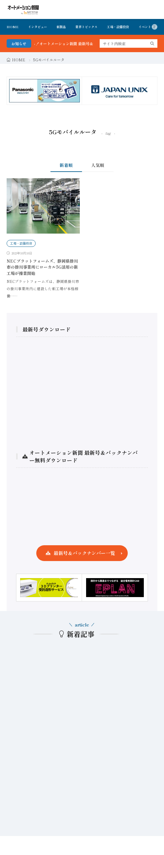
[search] (152, 43)
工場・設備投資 (118, 26)
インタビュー (37, 26)
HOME (13, 26)
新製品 (61, 26)
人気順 (97, 165)
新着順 (66, 165)
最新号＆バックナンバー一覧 (84, 553)
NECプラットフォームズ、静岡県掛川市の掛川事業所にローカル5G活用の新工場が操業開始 (42, 267)
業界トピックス (86, 26)
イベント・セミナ (151, 26)
